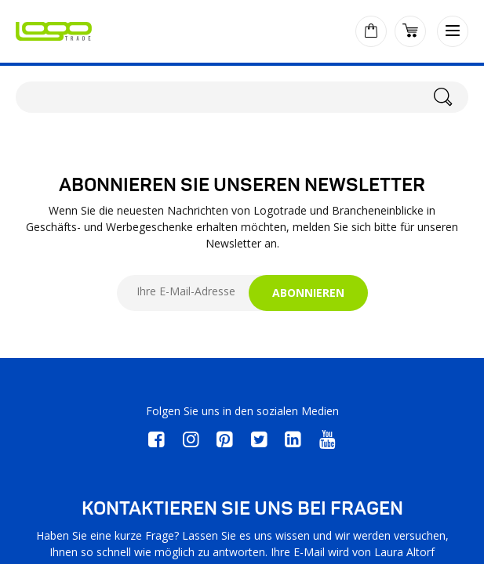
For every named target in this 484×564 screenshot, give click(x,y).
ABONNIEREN (308, 292)
